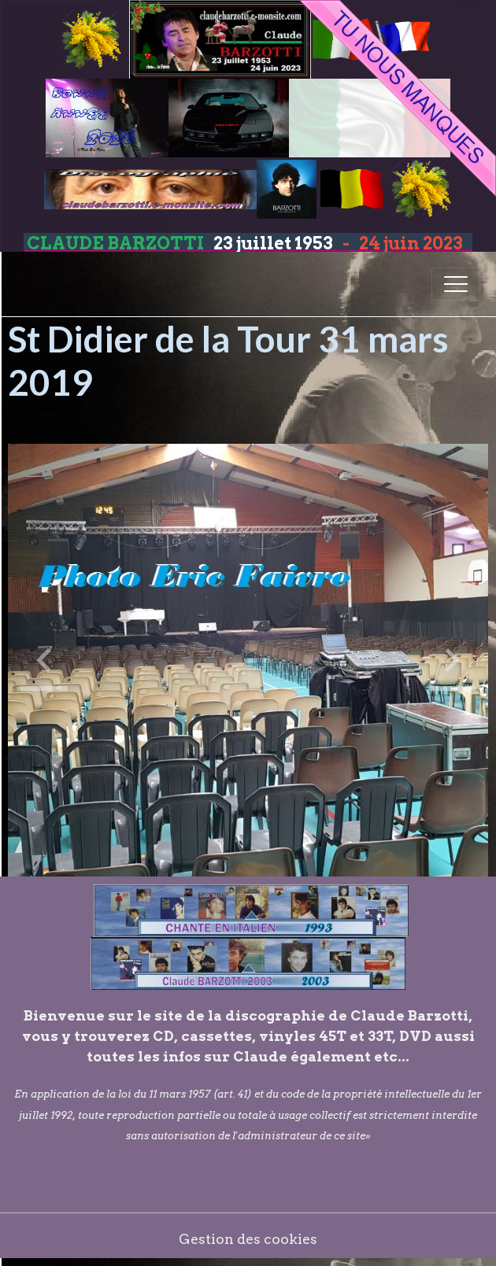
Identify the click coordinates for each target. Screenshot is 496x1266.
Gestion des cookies (248, 1239)
